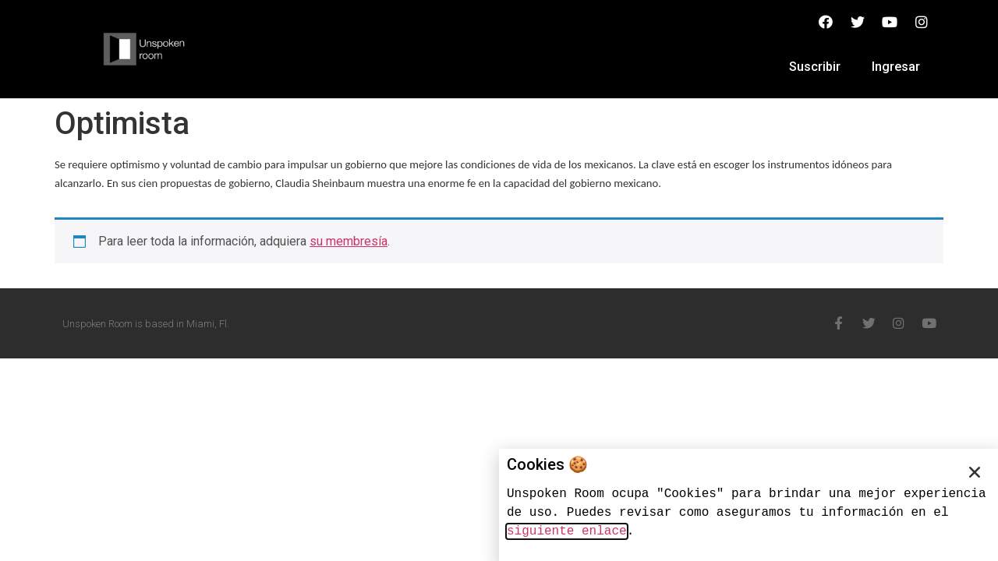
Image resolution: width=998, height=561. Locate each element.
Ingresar (896, 66)
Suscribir (815, 66)
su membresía (349, 241)
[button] (974, 472)
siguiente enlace (567, 531)
